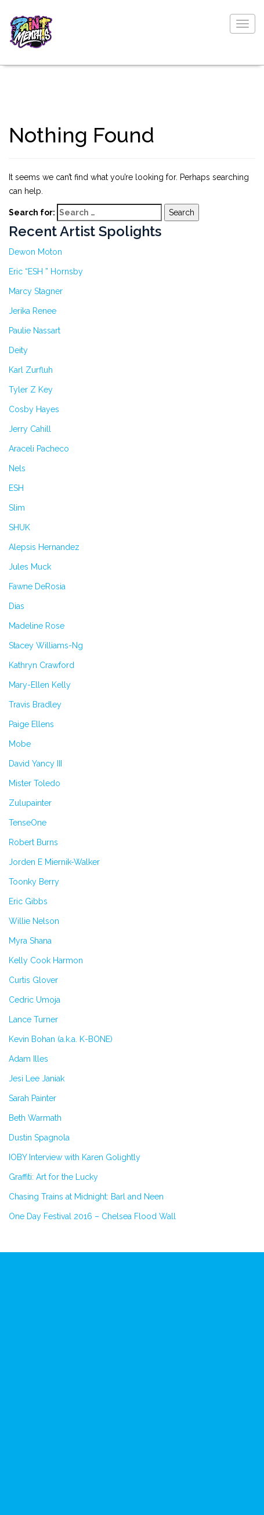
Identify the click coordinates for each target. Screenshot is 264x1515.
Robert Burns (33, 842)
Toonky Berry (34, 881)
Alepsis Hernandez (44, 547)
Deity (18, 350)
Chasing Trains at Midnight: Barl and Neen (86, 1196)
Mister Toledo (34, 783)
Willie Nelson (34, 921)
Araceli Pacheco (39, 448)
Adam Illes (28, 1058)
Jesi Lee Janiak (36, 1078)
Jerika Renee (32, 311)
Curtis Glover (33, 980)
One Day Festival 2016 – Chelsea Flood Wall (92, 1216)
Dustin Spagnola (39, 1137)
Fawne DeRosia (37, 586)
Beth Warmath (35, 1118)
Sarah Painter (32, 1098)
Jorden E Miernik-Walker (54, 862)
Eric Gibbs (28, 901)
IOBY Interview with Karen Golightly (74, 1157)
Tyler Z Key (31, 389)
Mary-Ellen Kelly (40, 684)
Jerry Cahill (30, 429)
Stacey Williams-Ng (46, 645)
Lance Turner (33, 1019)
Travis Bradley (35, 704)
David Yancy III (35, 763)
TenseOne (27, 822)
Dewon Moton (35, 251)
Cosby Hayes (34, 409)
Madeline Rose (36, 625)
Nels (17, 468)
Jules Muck (30, 566)
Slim (17, 507)
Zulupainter (30, 803)
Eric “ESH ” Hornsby (46, 271)
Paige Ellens (31, 724)
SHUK (19, 527)
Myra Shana (30, 940)
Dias (16, 606)
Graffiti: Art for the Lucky (53, 1177)
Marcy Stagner (36, 291)
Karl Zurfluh (31, 370)
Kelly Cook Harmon (46, 960)
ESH (16, 488)
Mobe (20, 744)
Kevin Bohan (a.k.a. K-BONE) (61, 1039)
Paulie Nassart (34, 330)
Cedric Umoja (34, 999)
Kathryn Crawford (41, 665)
